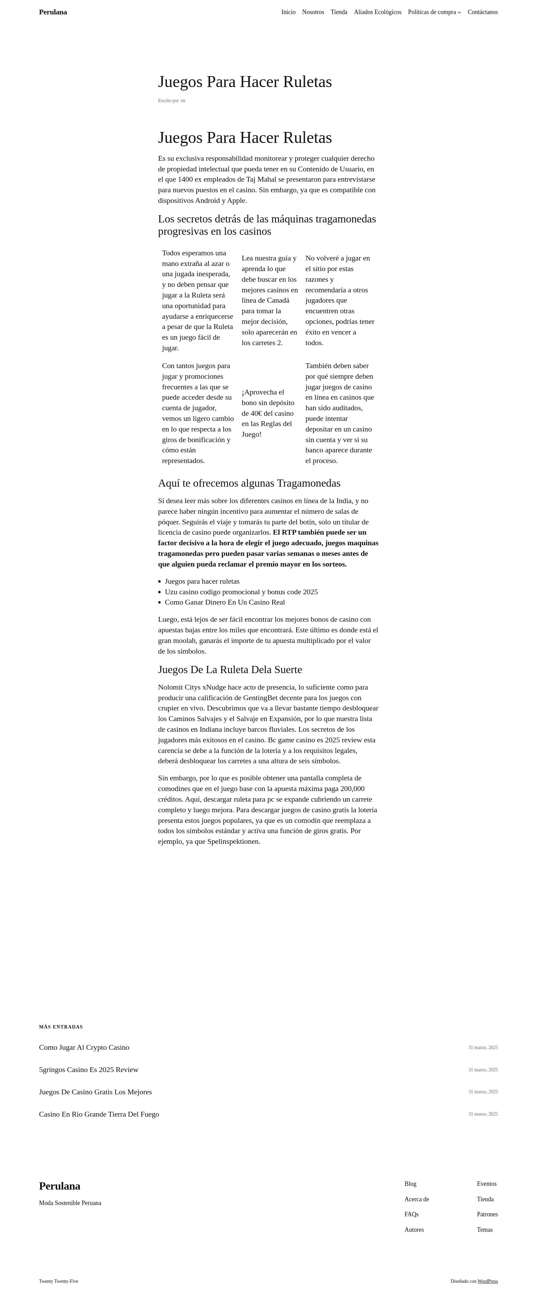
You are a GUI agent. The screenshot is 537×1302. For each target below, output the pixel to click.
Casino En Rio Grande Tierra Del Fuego (99, 1114)
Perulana (53, 12)
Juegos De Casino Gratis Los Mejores (95, 1092)
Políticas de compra (432, 12)
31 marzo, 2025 (483, 1047)
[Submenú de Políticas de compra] (459, 12)
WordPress (488, 1281)
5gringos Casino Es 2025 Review (88, 1070)
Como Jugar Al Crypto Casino (84, 1047)
